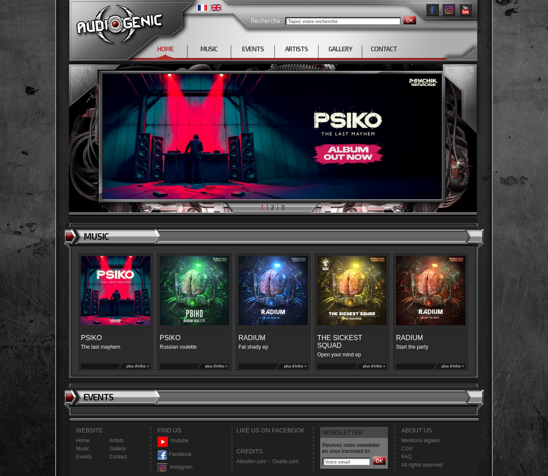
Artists (117, 441)
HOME (165, 49)
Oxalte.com (285, 461)
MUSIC (208, 49)
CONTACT (384, 49)
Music (82, 449)
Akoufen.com (252, 461)
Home (83, 441)
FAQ (407, 457)
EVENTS (253, 49)
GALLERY (340, 49)
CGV (407, 449)
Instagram (175, 467)
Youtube (173, 441)
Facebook (175, 454)
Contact (118, 457)
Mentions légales (421, 441)
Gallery (118, 449)
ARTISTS (296, 49)
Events (84, 457)
